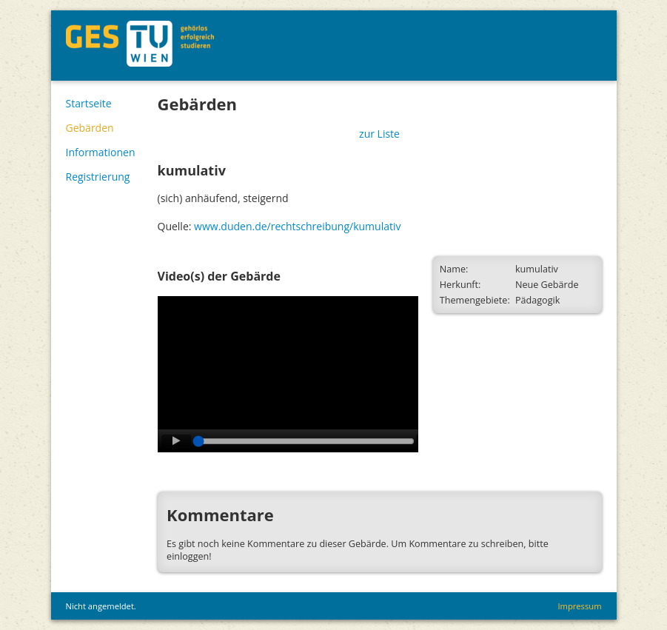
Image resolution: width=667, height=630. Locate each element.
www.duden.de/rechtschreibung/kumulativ (297, 226)
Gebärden (90, 128)
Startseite (89, 103)
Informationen (100, 152)
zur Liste (379, 134)
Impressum (579, 605)
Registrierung (98, 177)
